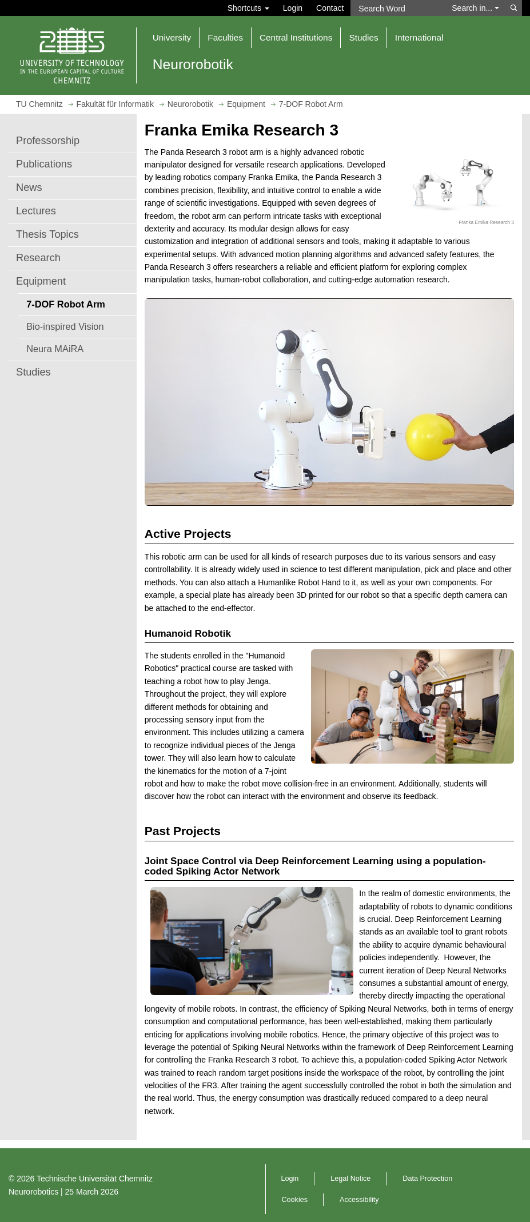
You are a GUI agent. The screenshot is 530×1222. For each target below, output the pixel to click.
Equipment (41, 281)
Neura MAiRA (54, 349)
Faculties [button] (225, 37)
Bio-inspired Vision (64, 326)
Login (292, 8)
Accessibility (359, 1200)
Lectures (36, 211)
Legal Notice (350, 1179)
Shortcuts (248, 8)
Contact (330, 8)
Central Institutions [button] (296, 37)
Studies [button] (363, 37)
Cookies (295, 1200)
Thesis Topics (47, 234)
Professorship (47, 140)
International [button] (419, 37)
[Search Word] (397, 8)
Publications (44, 164)
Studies (33, 372)
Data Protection (427, 1179)
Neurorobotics (33, 1191)
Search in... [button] (475, 8)
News (29, 187)
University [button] (172, 37)
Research (38, 257)
